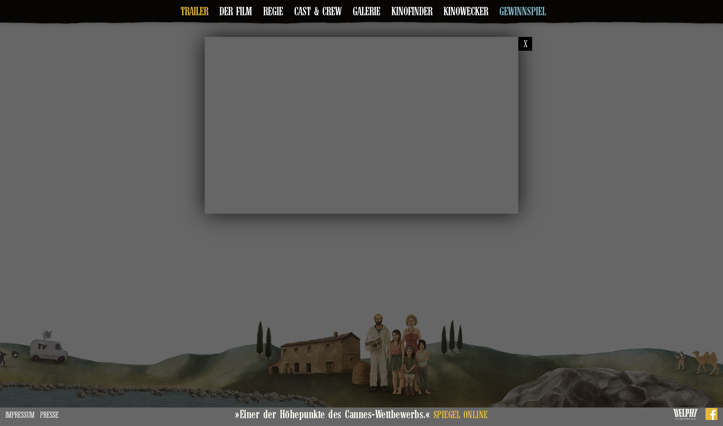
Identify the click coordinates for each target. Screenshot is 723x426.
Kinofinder (412, 11)
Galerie (366, 11)
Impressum (20, 415)
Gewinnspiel (522, 11)
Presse (49, 415)
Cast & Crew (318, 11)
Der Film (235, 11)
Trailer (194, 11)
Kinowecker (466, 11)
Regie (273, 11)
